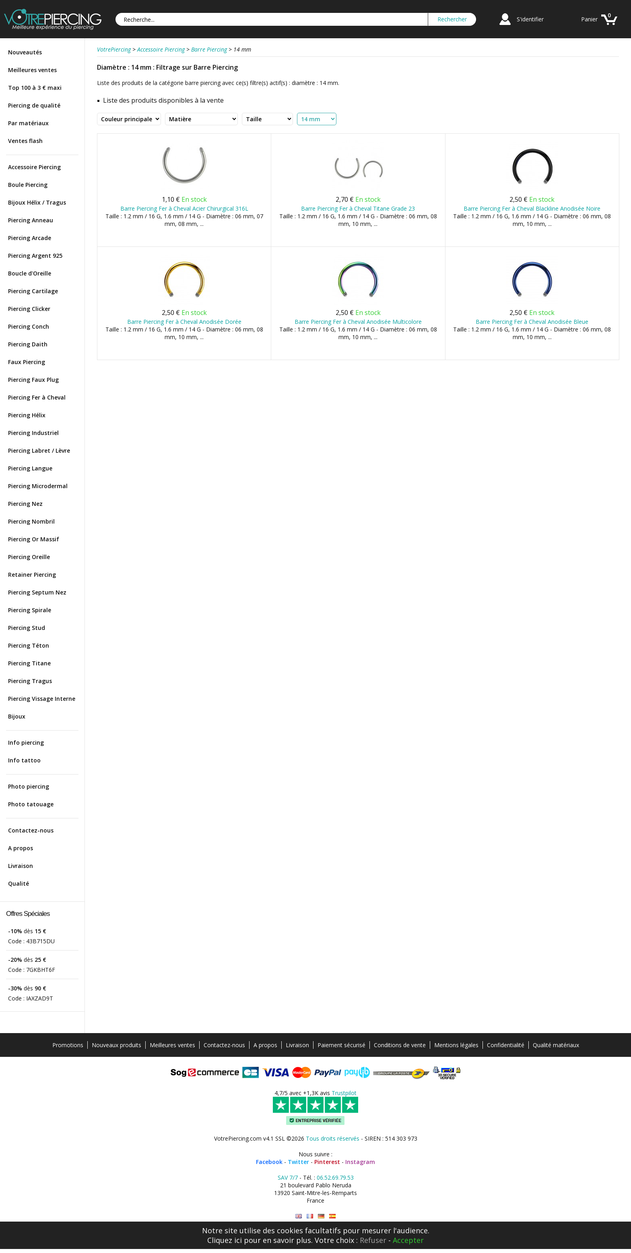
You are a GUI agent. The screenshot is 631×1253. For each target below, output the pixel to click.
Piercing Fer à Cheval (37, 397)
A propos (20, 848)
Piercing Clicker (29, 309)
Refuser (373, 1240)
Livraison (20, 866)
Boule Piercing (27, 184)
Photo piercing (28, 786)
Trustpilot (344, 1093)
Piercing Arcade (29, 238)
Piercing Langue (30, 468)
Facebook (269, 1162)
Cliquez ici (224, 1240)
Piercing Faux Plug (33, 379)
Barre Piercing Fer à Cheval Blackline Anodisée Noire (532, 208)
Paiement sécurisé (341, 1045)
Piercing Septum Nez (37, 592)
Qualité (18, 883)
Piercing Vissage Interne (41, 698)
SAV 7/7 (288, 1177)
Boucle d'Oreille (29, 273)
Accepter (408, 1240)
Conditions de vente (400, 1045)
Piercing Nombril (31, 521)
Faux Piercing (26, 362)
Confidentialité (505, 1045)
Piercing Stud (26, 628)
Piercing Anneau (30, 220)
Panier (589, 19)
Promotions (67, 1045)
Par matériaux (28, 123)
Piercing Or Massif (33, 539)
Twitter (298, 1162)
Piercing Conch (28, 326)
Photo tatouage (31, 804)
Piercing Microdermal (38, 486)
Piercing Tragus (30, 681)
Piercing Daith (27, 344)
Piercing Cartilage (33, 291)
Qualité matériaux (556, 1045)
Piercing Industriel (33, 433)
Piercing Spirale (29, 610)
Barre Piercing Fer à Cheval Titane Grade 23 (358, 208)
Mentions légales (456, 1045)
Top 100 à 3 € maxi (35, 87)
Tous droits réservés (332, 1138)
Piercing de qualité (34, 105)
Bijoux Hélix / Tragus (37, 202)
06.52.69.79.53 (335, 1177)
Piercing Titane (29, 663)
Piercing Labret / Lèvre (39, 450)
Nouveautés (25, 52)
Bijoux (16, 716)
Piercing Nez (25, 503)
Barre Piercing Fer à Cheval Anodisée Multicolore (358, 321)
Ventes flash (25, 141)
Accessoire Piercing (34, 167)
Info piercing (26, 742)
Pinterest (327, 1162)
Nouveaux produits (116, 1045)
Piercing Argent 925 (35, 255)
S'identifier (530, 19)
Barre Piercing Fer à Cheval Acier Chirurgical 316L (184, 208)
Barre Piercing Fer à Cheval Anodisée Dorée (184, 321)
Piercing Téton (28, 645)
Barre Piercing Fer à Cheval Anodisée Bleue (532, 321)
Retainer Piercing (32, 574)
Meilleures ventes (32, 70)
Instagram (360, 1162)
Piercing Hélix (26, 415)
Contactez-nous (31, 830)
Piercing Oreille (29, 557)
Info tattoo (24, 760)
